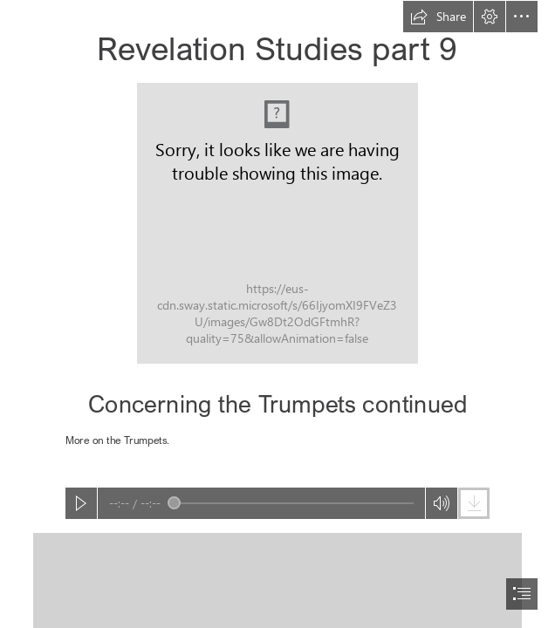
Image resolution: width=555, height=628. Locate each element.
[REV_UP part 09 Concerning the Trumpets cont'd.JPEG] (277, 223)
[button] (438, 16)
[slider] (291, 503)
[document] (277, 314)
